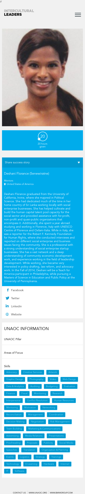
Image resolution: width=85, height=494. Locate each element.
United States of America (20, 184)
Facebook (17, 290)
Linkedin (16, 306)
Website (16, 314)
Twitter (15, 298)
